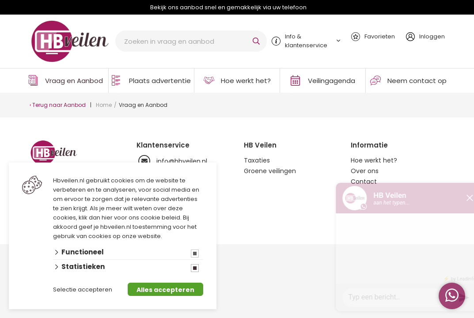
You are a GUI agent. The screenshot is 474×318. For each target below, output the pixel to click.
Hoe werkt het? (246, 80)
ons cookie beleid (154, 217)
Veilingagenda (331, 80)
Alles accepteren (165, 289)
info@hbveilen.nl (172, 161)
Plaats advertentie (160, 80)
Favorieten (379, 36)
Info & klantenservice (306, 40)
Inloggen (432, 36)
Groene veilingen (270, 171)
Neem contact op (417, 80)
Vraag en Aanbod (74, 80)
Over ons (365, 171)
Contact (364, 181)
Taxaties (257, 160)
